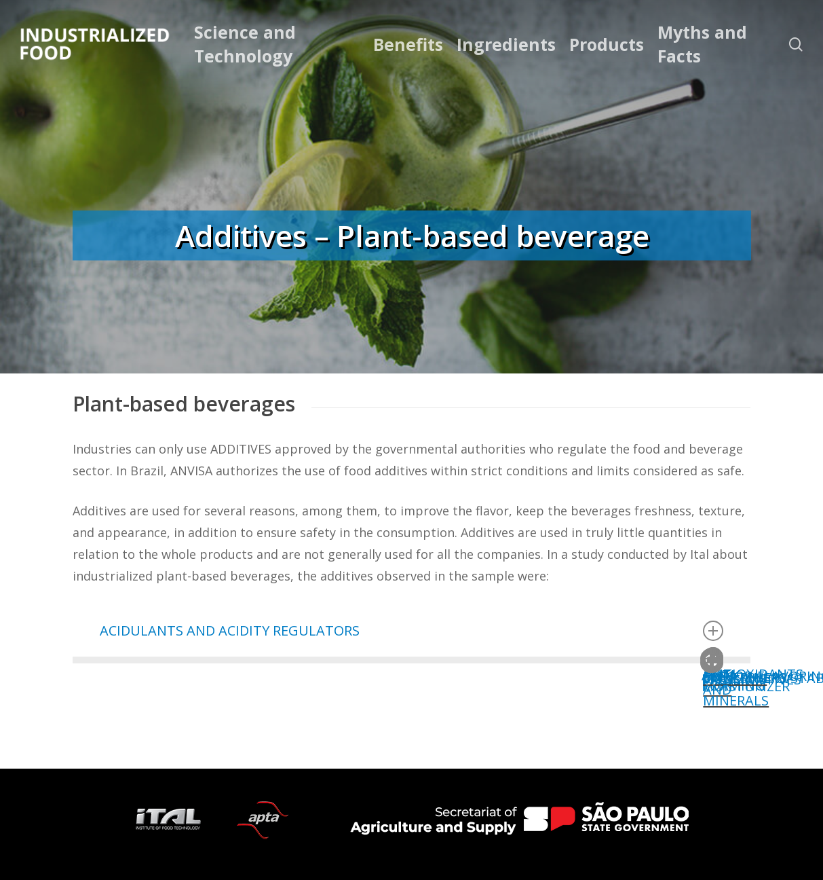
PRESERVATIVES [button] (725, 671)
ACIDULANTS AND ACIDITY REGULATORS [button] (412, 631)
